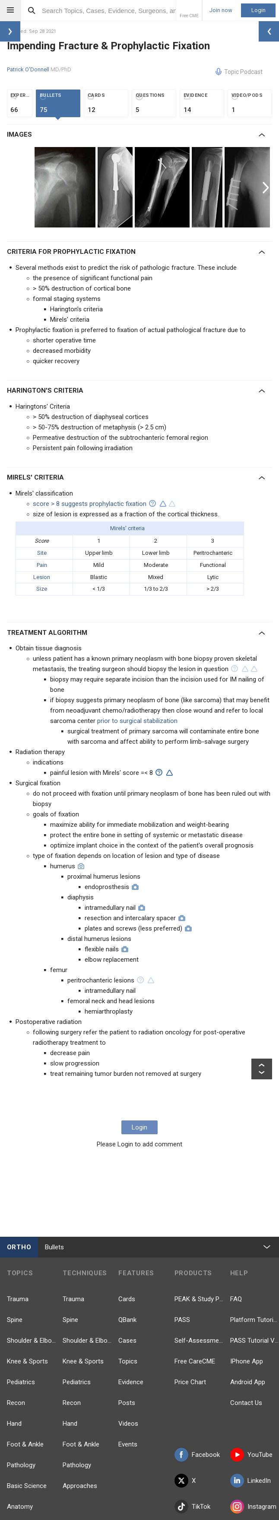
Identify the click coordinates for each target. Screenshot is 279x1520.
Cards (126, 1299)
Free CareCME (194, 1361)
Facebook (197, 1455)
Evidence (130, 1382)
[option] (66, 187)
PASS (182, 1320)
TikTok (192, 1507)
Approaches (80, 1486)
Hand (14, 1423)
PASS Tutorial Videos (254, 1340)
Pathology (21, 1465)
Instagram (253, 1507)
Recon (16, 1403)
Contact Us (246, 1403)
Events (127, 1444)
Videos (128, 1423)
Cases (127, 1340)
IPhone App (246, 1361)
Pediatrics (21, 1382)
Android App (247, 1382)
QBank (127, 1320)
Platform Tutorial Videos (254, 1320)
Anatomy (20, 1506)
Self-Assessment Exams (198, 1340)
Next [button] (267, 187)
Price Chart (190, 1382)
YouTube (251, 1455)
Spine (14, 1320)
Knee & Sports (27, 1361)
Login (258, 10)
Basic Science (27, 1486)
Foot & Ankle (25, 1444)
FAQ (236, 1299)
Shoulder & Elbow (31, 1340)
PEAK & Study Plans (198, 1299)
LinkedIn (250, 1481)
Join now (220, 10)
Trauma (18, 1299)
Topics (127, 1361)
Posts (126, 1403)
